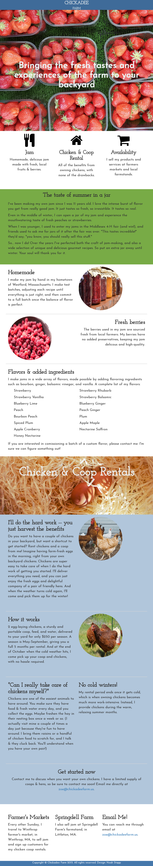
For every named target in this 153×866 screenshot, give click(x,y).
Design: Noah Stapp (109, 862)
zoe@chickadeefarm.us (76, 789)
